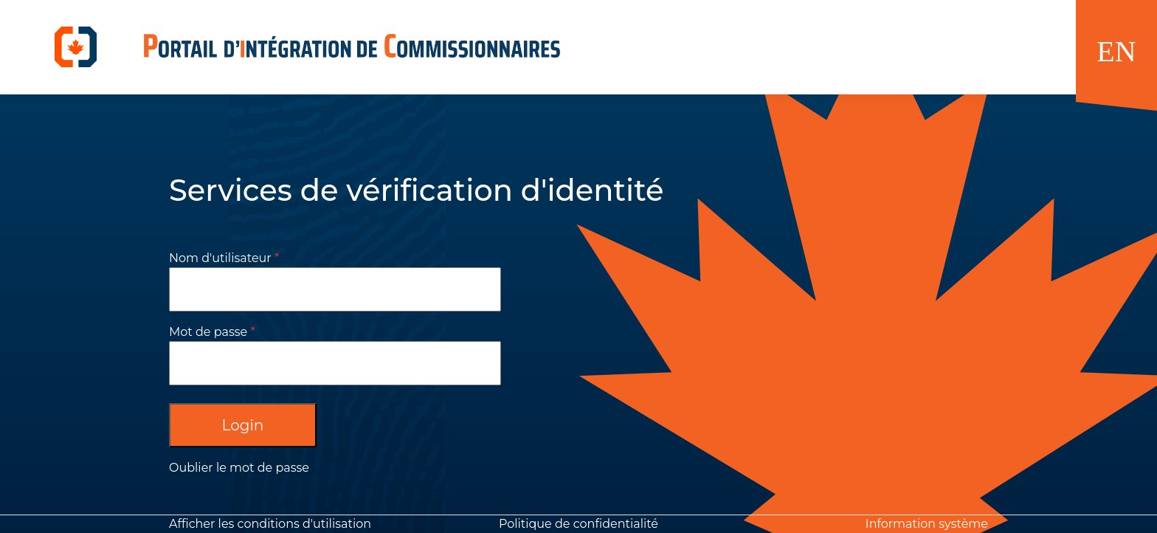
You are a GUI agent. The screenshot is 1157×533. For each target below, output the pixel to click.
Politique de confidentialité (578, 524)
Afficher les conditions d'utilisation (270, 524)
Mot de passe (208, 332)
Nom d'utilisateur (220, 258)
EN (1116, 51)
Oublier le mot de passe (239, 468)
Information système (927, 524)
